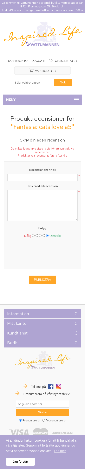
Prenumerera (31, 420)
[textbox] (33, 82)
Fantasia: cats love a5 (42, 127)
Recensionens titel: (42, 170)
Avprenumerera (56, 420)
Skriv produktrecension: (42, 186)
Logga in (38, 61)
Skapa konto (18, 61)
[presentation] (42, 255)
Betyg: (42, 228)
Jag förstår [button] (20, 461)
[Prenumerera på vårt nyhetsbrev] (42, 404)
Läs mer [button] (60, 451)
